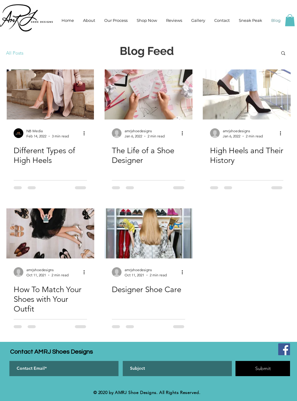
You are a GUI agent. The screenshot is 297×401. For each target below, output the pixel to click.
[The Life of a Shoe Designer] (148, 94)
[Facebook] (284, 349)
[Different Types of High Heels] (50, 94)
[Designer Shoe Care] (148, 233)
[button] (290, 20)
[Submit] (262, 368)
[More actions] (86, 133)
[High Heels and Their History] (247, 94)
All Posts (14, 53)
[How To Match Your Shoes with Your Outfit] (50, 233)
